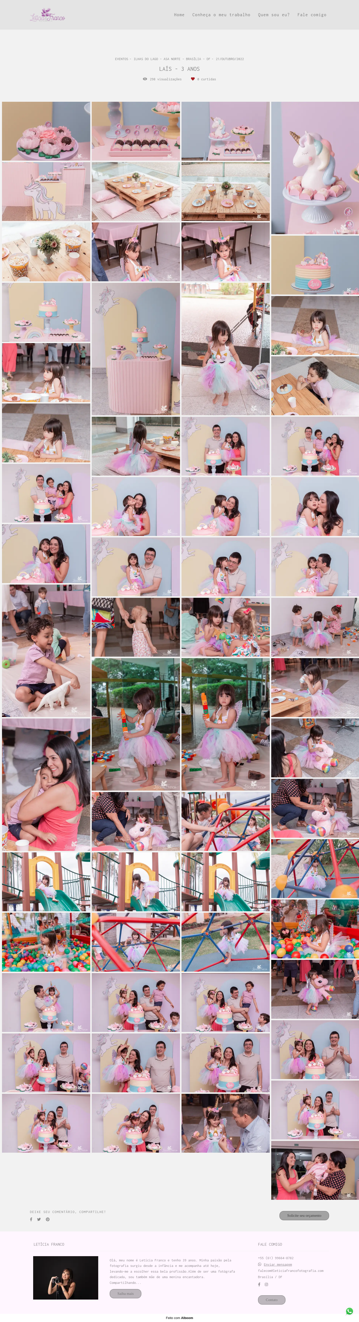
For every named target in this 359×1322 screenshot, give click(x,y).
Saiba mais (125, 1294)
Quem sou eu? (274, 14)
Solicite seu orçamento (304, 1216)
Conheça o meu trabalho (221, 14)
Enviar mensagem (278, 1264)
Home (179, 14)
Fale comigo (312, 14)
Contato (272, 1300)
